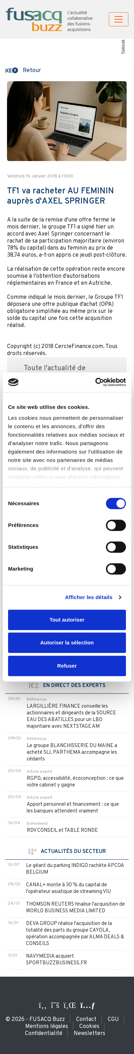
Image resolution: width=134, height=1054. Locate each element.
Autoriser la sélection (67, 642)
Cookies (89, 1026)
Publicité (122, 47)
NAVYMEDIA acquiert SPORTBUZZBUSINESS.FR (56, 959)
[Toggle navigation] (118, 19)
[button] (23, 70)
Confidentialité (43, 1033)
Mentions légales (46, 1026)
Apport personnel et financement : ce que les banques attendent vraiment (73, 808)
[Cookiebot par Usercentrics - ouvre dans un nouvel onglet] (96, 382)
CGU (113, 1019)
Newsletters (89, 1033)
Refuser (67, 666)
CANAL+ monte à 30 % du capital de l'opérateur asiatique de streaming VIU (68, 888)
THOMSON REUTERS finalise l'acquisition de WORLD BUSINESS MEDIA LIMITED (75, 907)
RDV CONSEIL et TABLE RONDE (62, 830)
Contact (86, 1019)
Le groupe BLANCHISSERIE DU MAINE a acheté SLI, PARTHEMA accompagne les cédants (72, 753)
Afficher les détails (88, 597)
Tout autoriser (67, 620)
